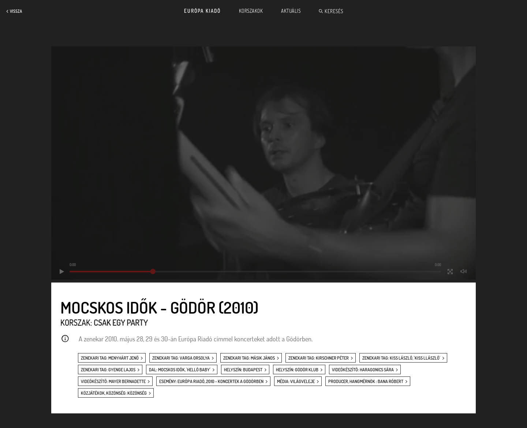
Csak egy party (121, 322)
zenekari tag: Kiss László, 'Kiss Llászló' (401, 358)
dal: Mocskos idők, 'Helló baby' (179, 369)
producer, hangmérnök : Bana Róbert (365, 381)
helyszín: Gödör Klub (297, 369)
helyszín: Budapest (243, 369)
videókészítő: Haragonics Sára (363, 369)
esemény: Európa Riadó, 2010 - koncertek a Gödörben (211, 381)
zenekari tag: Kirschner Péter (318, 358)
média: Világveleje (296, 381)
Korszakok (251, 11)
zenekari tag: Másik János (249, 358)
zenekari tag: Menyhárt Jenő (110, 358)
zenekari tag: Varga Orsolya (181, 358)
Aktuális (290, 11)
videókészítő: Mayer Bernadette (113, 381)
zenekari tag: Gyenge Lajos (108, 369)
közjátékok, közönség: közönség (114, 393)
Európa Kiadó (202, 11)
